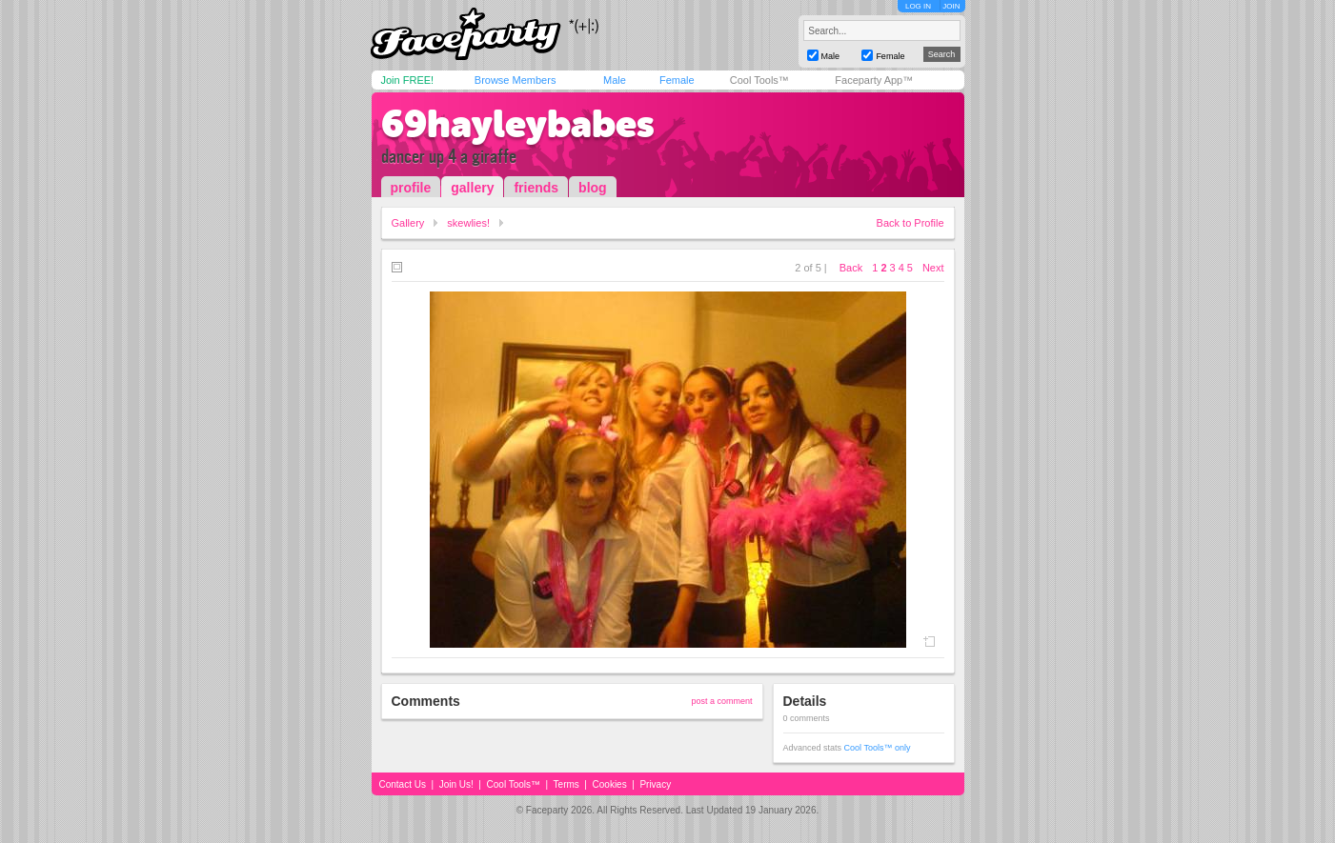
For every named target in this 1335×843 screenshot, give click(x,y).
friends (536, 187)
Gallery (408, 223)
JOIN (951, 6)
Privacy (655, 784)
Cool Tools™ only (877, 748)
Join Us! (456, 784)
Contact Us (402, 784)
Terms (566, 784)
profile (411, 187)
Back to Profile (910, 223)
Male (614, 80)
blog (592, 187)
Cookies (610, 784)
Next (933, 267)
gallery (472, 187)
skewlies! (468, 223)
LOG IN (918, 6)
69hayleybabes (518, 124)
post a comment (721, 701)
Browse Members (515, 80)
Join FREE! (408, 80)
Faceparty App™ (874, 80)
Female (677, 80)
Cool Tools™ (759, 80)
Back (850, 267)
